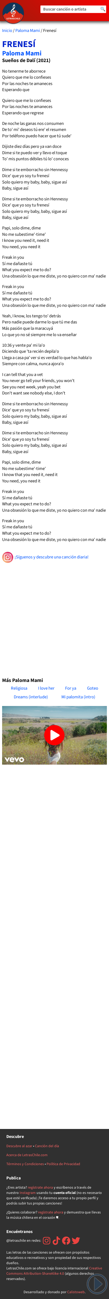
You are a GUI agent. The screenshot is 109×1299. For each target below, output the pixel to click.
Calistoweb (76, 1292)
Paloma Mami (27, 30)
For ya (70, 688)
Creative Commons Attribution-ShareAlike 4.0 (54, 1271)
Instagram (28, 1193)
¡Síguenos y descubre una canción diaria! (45, 557)
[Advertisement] (54, 617)
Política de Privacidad (63, 1164)
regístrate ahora (40, 1187)
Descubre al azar (19, 1146)
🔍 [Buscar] (103, 9)
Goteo (92, 688)
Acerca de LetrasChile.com (27, 1155)
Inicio (7, 30)
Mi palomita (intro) (78, 697)
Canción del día (47, 1146)
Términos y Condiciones (25, 1164)
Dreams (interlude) (31, 697)
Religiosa (19, 688)
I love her (46, 688)
